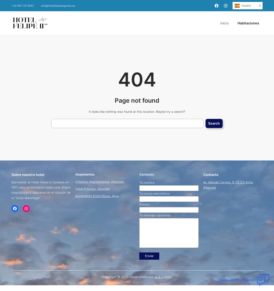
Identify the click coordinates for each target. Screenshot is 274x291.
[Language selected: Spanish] (248, 5)
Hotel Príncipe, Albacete (92, 189)
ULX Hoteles (163, 283)
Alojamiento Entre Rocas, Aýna (97, 196)
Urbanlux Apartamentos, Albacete (99, 182)
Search (214, 123)
